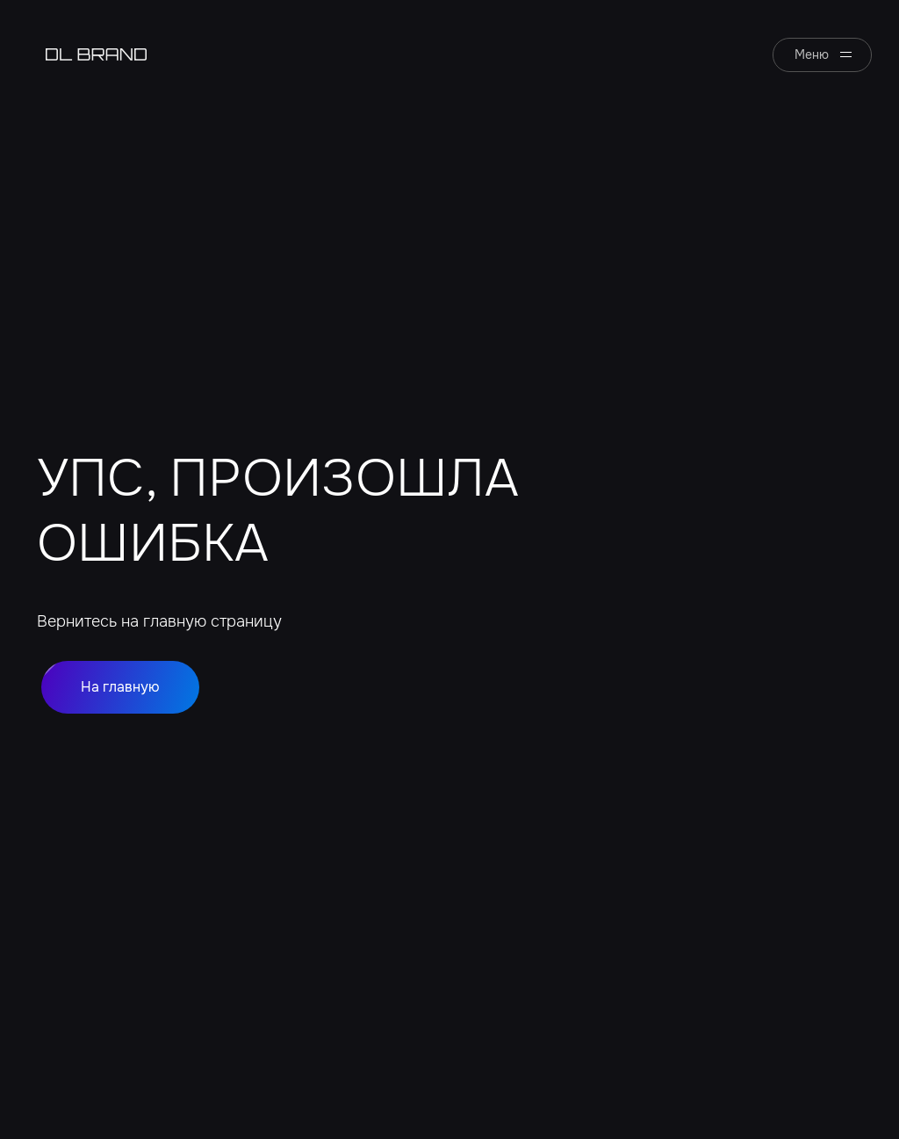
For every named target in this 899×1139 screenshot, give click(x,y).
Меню (812, 54)
